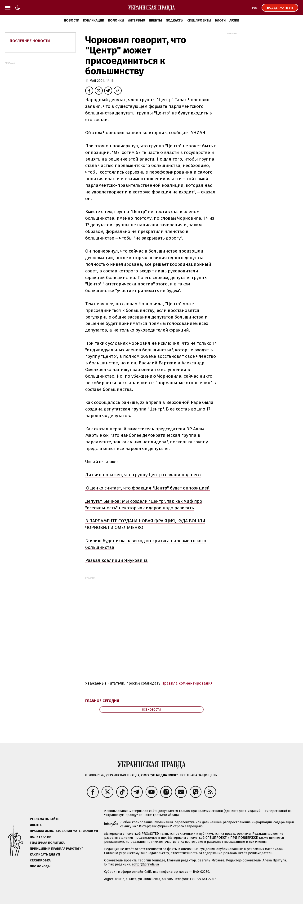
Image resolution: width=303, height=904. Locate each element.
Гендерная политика (47, 842)
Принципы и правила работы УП (57, 848)
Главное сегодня (102, 701)
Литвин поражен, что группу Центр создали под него (143, 474)
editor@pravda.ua (145, 864)
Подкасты (174, 20)
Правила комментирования (187, 683)
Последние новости (30, 41)
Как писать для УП (45, 854)
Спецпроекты (199, 20)
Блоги (220, 20)
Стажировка (40, 860)
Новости (71, 20)
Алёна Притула (274, 860)
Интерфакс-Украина (155, 826)
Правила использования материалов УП (64, 831)
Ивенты (155, 20)
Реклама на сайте (44, 819)
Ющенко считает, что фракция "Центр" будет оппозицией (147, 488)
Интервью (136, 20)
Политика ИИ (40, 836)
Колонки (116, 20)
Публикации (93, 20)
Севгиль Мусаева (211, 860)
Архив (234, 20)
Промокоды (40, 866)
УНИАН (198, 132)
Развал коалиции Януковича (116, 560)
